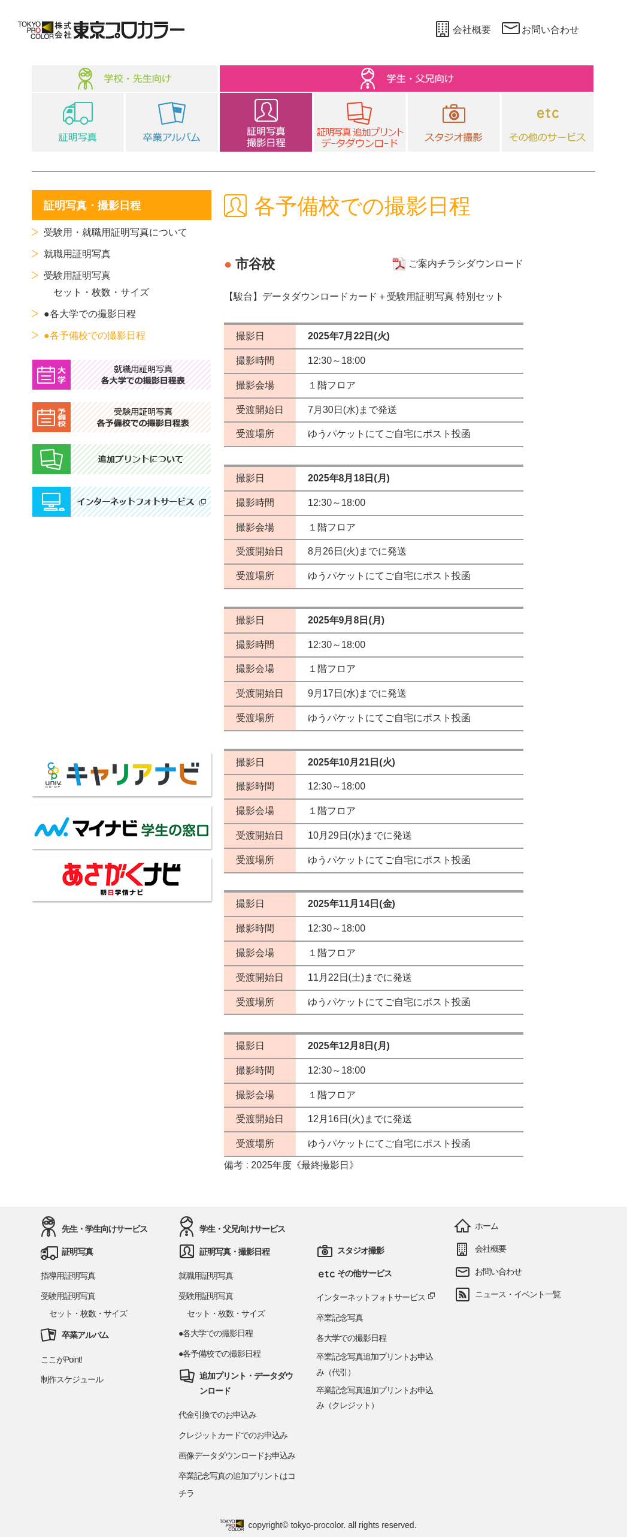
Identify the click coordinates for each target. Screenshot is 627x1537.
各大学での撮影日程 (351, 1338)
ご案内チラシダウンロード (457, 263)
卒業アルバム (85, 1335)
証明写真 (77, 1251)
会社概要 (461, 30)
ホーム (486, 1226)
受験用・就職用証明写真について (115, 232)
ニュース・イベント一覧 (518, 1294)
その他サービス (364, 1273)
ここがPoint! (61, 1359)
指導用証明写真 (68, 1275)
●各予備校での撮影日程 (95, 335)
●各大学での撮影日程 (90, 314)
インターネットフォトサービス (376, 1297)
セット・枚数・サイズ (96, 292)
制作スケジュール (72, 1379)
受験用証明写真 (77, 275)
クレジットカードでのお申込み (232, 1435)
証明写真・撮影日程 (234, 1251)
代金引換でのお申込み (217, 1415)
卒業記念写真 (339, 1317)
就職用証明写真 (77, 254)
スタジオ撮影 (360, 1250)
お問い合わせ (540, 30)
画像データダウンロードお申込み (236, 1455)
